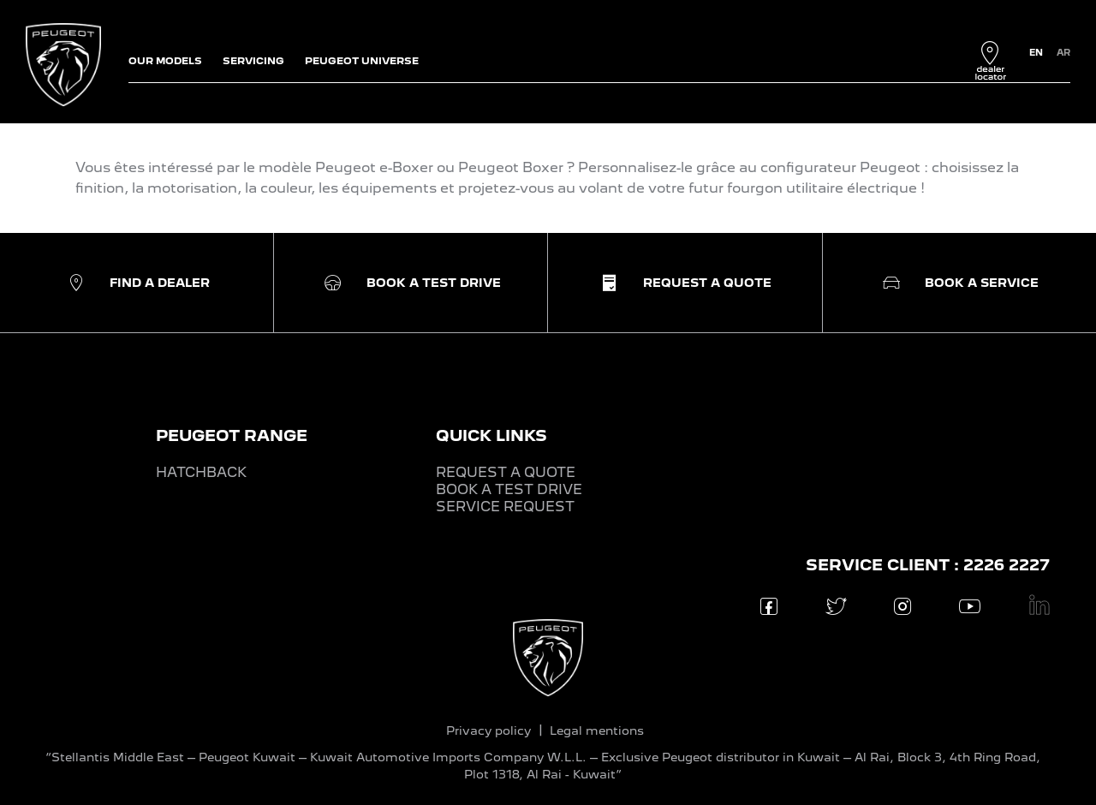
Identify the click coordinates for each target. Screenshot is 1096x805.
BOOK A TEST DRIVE (509, 489)
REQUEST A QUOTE (505, 472)
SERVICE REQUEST (505, 506)
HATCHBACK (201, 472)
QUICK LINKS (491, 435)
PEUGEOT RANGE (231, 435)
